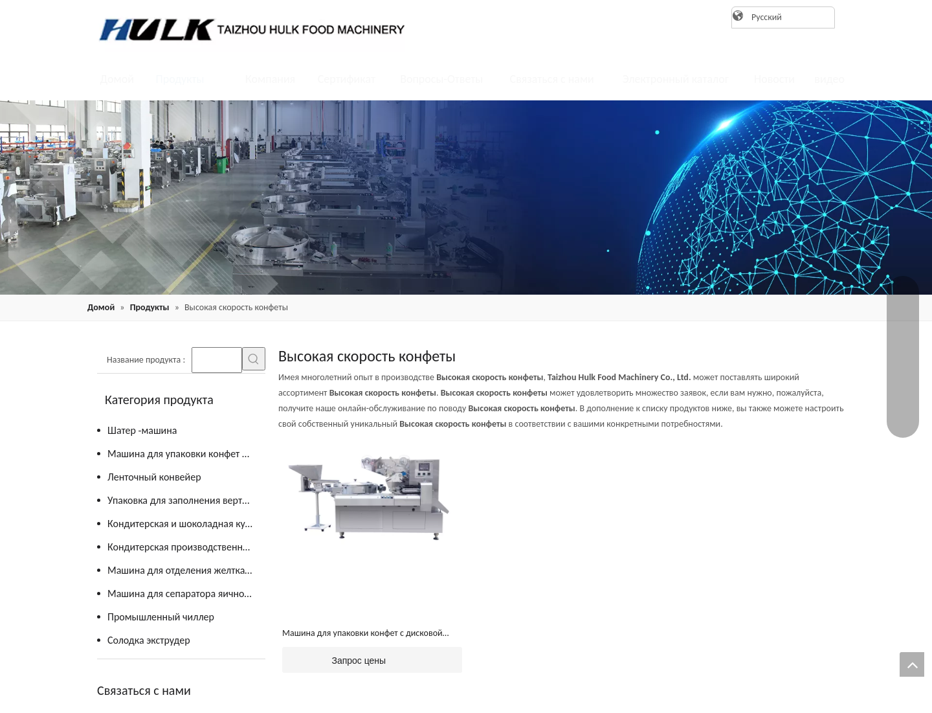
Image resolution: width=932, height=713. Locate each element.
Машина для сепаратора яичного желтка (186, 593)
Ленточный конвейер (154, 477)
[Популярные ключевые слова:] (253, 358)
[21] (466, 197)
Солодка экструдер (148, 640)
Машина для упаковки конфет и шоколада (186, 453)
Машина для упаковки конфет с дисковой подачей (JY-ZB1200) (362, 634)
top (912, 664)
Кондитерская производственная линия (186, 547)
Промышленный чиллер (160, 617)
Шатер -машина (142, 430)
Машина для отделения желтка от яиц (186, 570)
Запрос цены (334, 660)
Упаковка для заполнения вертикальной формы (186, 500)
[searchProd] (217, 360)
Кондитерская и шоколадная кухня (183, 523)
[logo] (246, 29)
